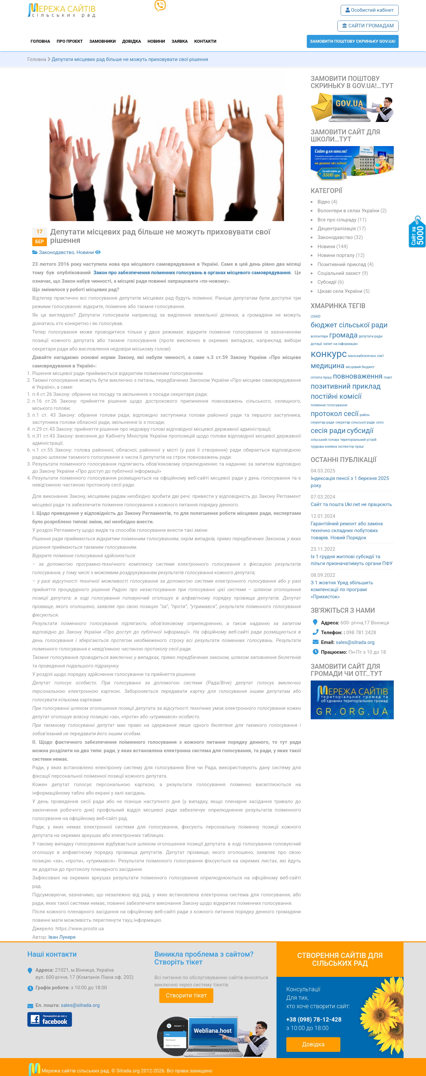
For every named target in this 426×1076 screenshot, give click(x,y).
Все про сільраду (337, 220)
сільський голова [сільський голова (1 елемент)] (325, 440)
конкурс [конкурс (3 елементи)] (329, 353)
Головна (40, 41)
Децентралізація (337, 229)
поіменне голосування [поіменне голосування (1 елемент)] (329, 405)
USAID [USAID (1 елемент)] (315, 316)
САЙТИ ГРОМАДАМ (368, 26)
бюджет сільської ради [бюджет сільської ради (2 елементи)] (349, 325)
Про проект (70, 41)
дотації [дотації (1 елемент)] (316, 344)
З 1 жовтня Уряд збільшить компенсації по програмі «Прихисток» (342, 590)
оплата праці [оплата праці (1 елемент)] (321, 377)
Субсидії (327, 282)
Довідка (131, 41)
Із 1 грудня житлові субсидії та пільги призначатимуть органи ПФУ (352, 560)
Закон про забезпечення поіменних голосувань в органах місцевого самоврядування (192, 273)
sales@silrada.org (355, 642)
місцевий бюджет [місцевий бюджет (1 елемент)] (360, 367)
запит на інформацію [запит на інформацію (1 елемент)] (340, 344)
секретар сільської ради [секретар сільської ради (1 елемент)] (355, 422)
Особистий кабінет (370, 10)
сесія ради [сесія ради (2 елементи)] (328, 430)
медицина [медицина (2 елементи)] (328, 366)
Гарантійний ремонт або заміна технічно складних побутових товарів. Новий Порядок (347, 531)
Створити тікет (186, 995)
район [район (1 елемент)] (365, 415)
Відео (324, 202)
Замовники (102, 41)
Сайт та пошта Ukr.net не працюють (351, 504)
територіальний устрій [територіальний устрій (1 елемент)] (358, 440)
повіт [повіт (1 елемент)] (388, 377)
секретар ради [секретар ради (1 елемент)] (322, 422)
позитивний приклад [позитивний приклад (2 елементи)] (346, 386)
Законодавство (56, 252)
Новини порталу (336, 255)
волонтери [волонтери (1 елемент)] (319, 336)
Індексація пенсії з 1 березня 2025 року (350, 481)
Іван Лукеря (62, 937)
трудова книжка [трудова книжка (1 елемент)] (324, 446)
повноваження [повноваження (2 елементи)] (357, 376)
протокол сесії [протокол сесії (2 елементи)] (335, 414)
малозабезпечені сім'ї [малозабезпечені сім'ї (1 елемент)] (365, 356)
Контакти (205, 41)
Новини (156, 41)
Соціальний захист (339, 273)
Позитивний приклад (342, 264)
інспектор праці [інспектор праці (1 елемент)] (350, 446)
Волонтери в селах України (348, 211)
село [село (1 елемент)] (380, 422)
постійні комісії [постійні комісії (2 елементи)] (336, 396)
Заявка (180, 41)
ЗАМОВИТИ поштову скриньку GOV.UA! (352, 41)
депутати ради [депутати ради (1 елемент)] (370, 336)
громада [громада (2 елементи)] (343, 335)
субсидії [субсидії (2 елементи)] (360, 430)
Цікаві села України (340, 291)
